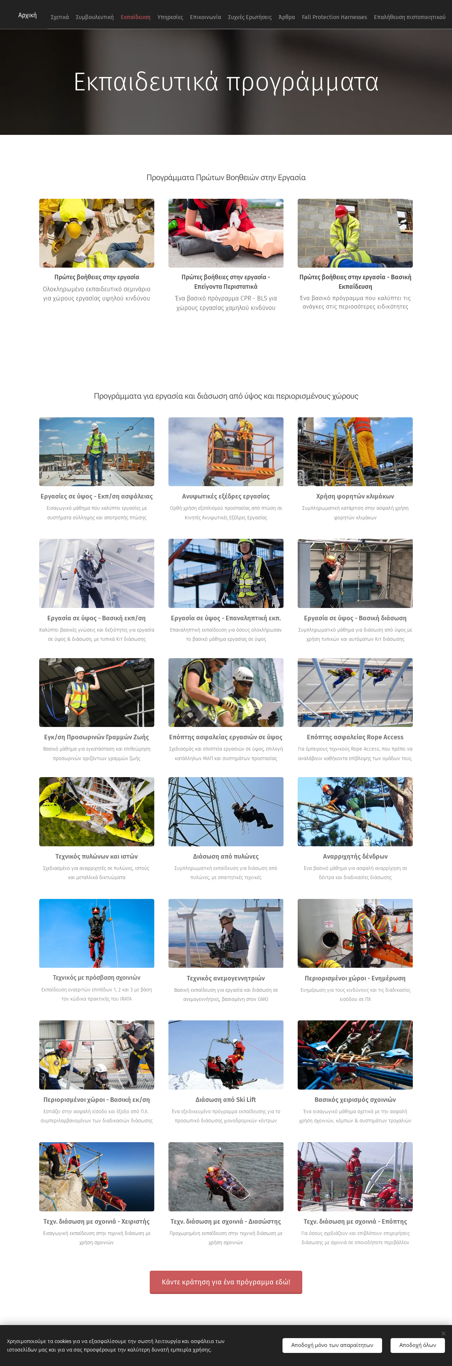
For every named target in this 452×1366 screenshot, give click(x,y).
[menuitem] (264, 14)
